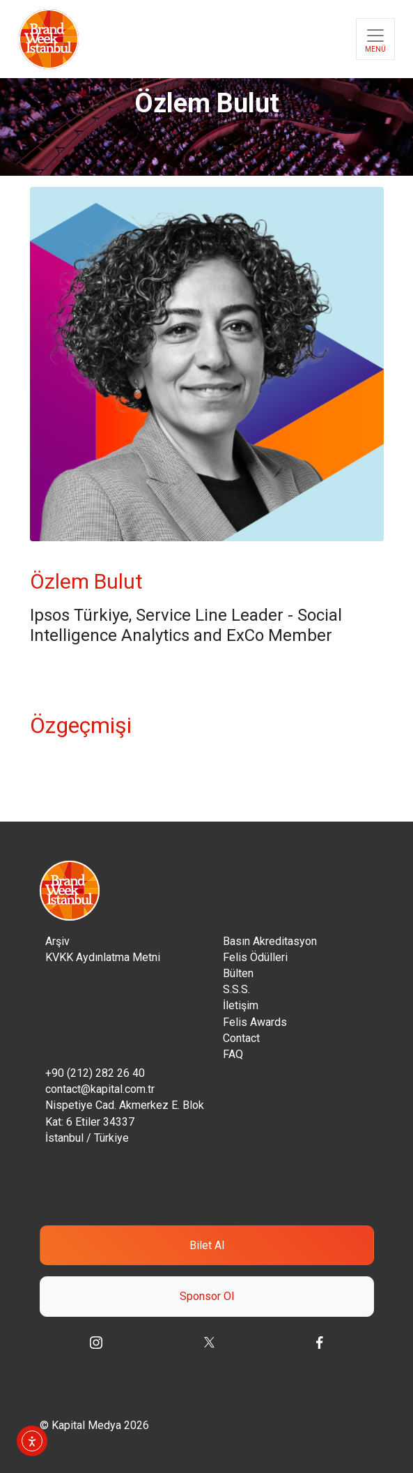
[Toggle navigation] (375, 39)
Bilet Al (206, 1245)
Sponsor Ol (207, 1296)
